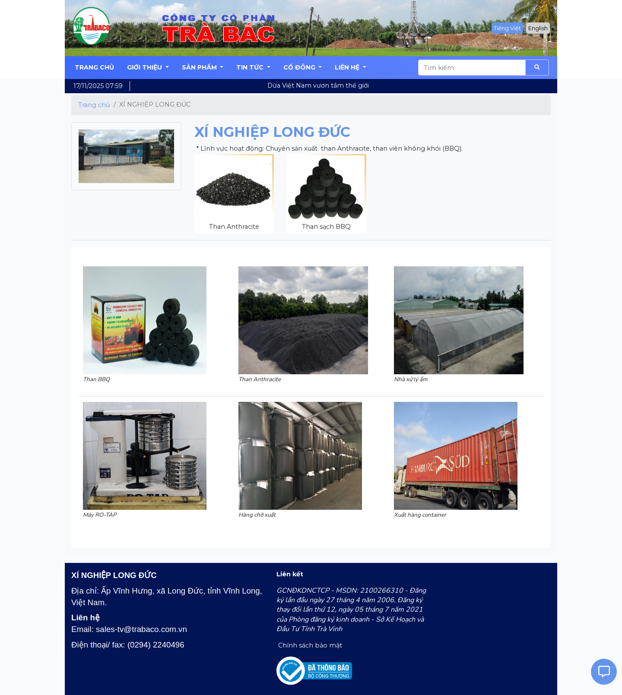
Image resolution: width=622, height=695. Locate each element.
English (538, 28)
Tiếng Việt (507, 28)
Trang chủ (94, 105)
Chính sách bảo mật (309, 645)
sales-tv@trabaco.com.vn (141, 629)
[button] (148, 67)
